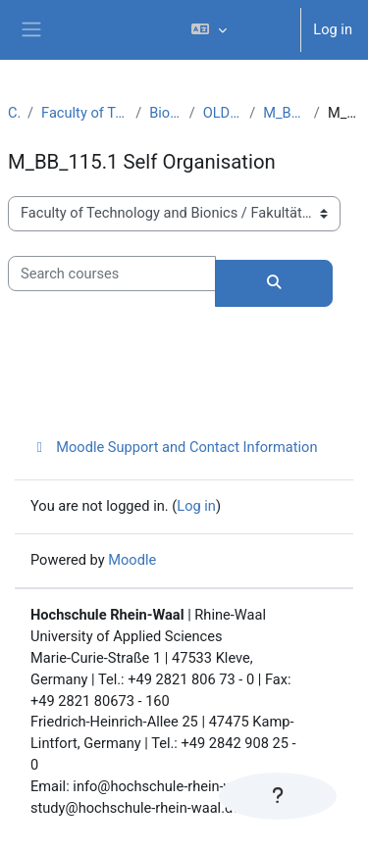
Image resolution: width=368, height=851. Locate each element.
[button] (237, 30)
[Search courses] (112, 273)
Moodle (132, 560)
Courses (14, 113)
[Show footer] (278, 796)
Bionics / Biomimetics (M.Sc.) (165, 113)
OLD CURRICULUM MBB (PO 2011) (222, 113)
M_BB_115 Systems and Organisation (284, 113)
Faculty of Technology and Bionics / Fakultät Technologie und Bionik (84, 113)
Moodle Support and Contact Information (174, 447)
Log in (332, 29)
